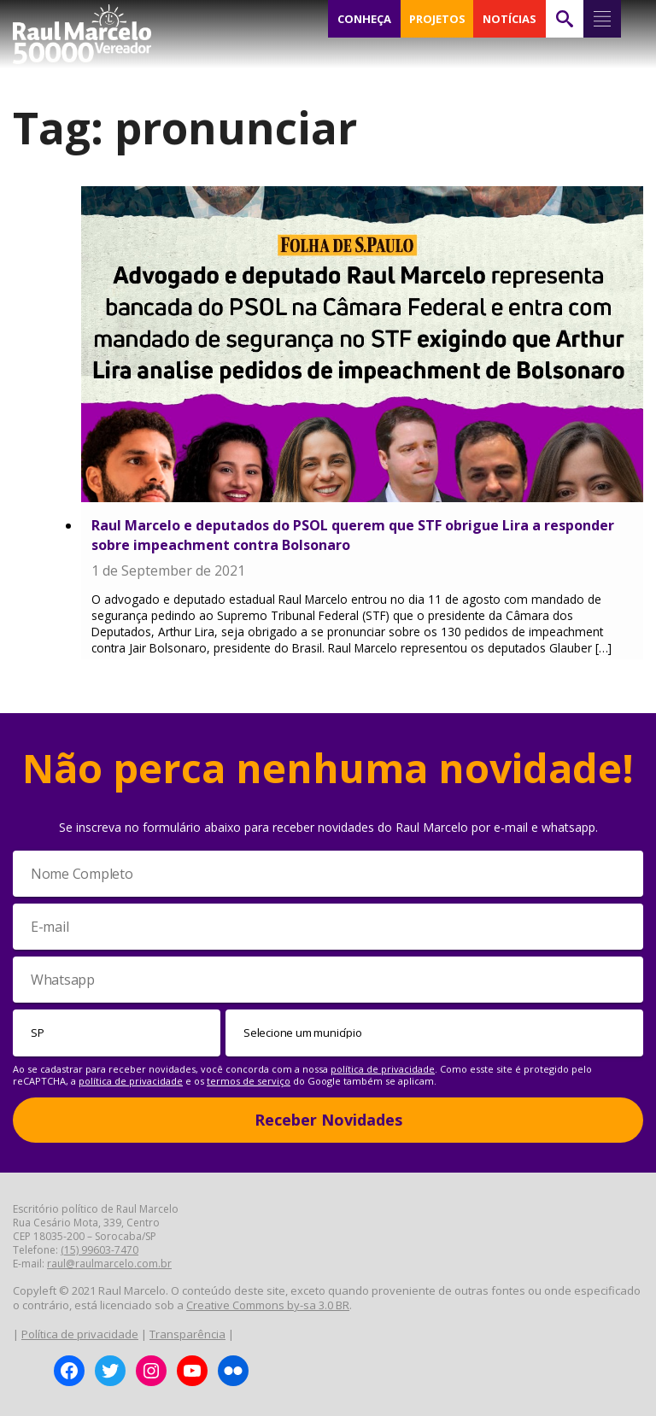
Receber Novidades (328, 1119)
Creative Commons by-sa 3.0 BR (267, 1305)
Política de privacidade (79, 1334)
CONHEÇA (365, 18)
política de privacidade (383, 1068)
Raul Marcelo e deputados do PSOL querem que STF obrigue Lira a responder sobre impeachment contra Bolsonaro (352, 534)
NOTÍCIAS (509, 18)
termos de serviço (248, 1080)
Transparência (187, 1334)
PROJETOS (437, 18)
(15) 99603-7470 (99, 1250)
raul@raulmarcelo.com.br (109, 1263)
